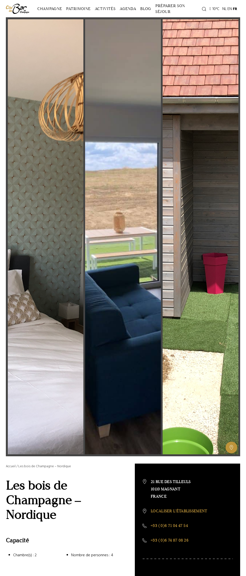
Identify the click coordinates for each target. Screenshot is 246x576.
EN (239, 14)
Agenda (144, 14)
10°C (224, 15)
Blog (166, 14)
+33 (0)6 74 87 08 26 (169, 552)
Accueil (11, 478)
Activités (116, 14)
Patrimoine (85, 14)
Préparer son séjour (190, 14)
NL (234, 14)
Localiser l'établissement (179, 523)
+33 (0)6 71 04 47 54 (169, 538)
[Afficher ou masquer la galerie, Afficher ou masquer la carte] (231, 459)
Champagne (51, 14)
